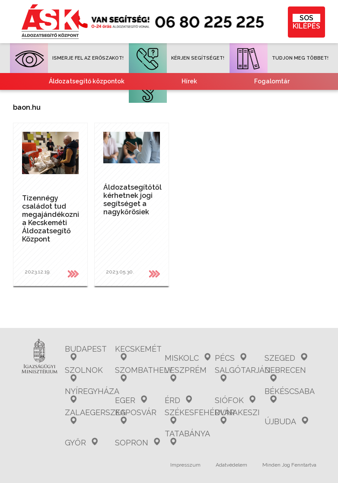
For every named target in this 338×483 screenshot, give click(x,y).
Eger (131, 400)
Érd (178, 400)
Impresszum (185, 465)
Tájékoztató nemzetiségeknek (123, 114)
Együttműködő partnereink (224, 98)
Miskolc (187, 357)
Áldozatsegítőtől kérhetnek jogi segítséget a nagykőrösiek (132, 199)
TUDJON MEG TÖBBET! (279, 58)
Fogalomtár (272, 81)
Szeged (286, 357)
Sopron (137, 442)
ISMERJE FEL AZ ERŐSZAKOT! (67, 58)
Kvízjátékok (243, 114)
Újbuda (286, 421)
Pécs (230, 357)
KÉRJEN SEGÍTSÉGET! (176, 58)
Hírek (189, 81)
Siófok (235, 400)
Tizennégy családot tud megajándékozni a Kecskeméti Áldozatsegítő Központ (50, 218)
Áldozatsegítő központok (86, 81)
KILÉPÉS (306, 22)
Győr (81, 442)
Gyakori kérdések (100, 98)
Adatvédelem (231, 465)
